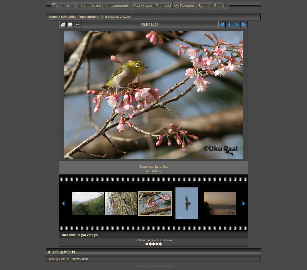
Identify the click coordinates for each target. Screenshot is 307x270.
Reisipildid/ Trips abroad (79, 17)
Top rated (163, 6)
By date (204, 6)
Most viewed (142, 6)
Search (219, 6)
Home (53, 17)
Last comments (116, 6)
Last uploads (91, 6)
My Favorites (184, 6)
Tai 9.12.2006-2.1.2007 (116, 17)
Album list (62, 6)
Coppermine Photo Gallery (159, 266)
